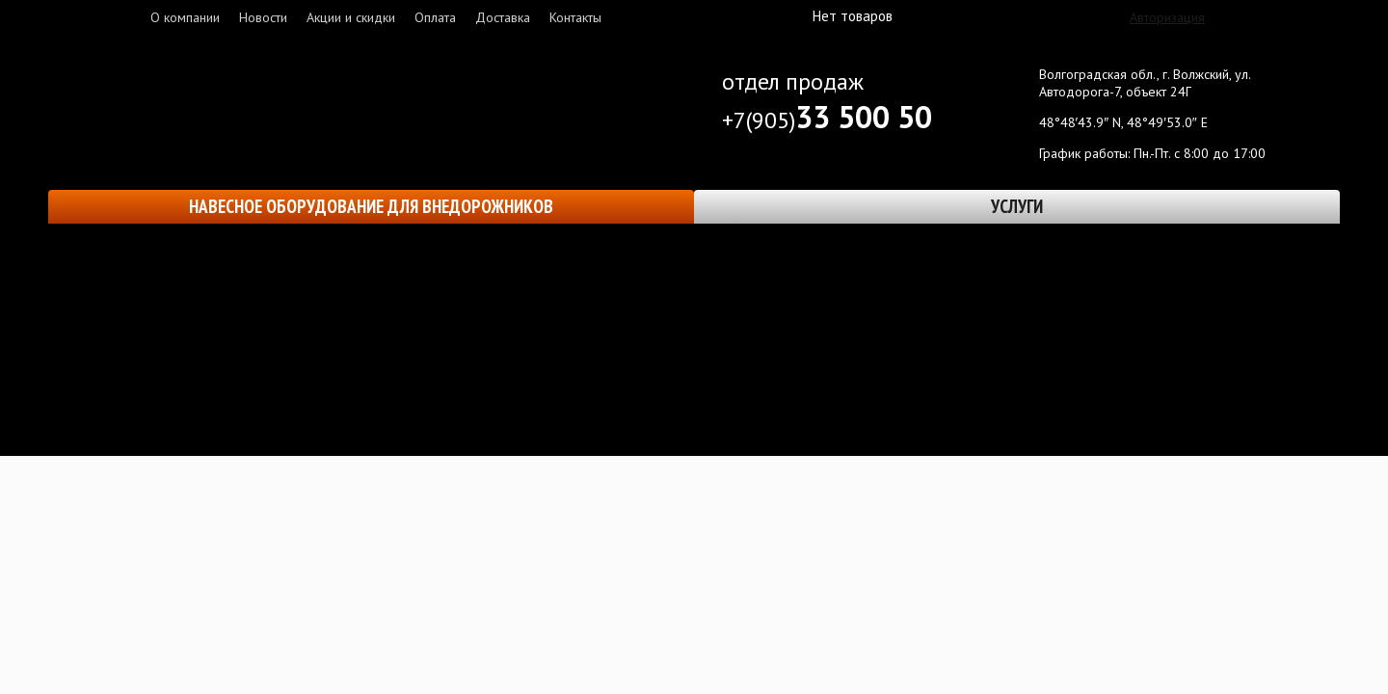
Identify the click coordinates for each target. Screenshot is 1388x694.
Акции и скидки (351, 17)
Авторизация (1167, 17)
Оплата (435, 17)
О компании (185, 17)
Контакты (575, 17)
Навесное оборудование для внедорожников (371, 206)
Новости (263, 17)
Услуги (1017, 206)
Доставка (502, 17)
